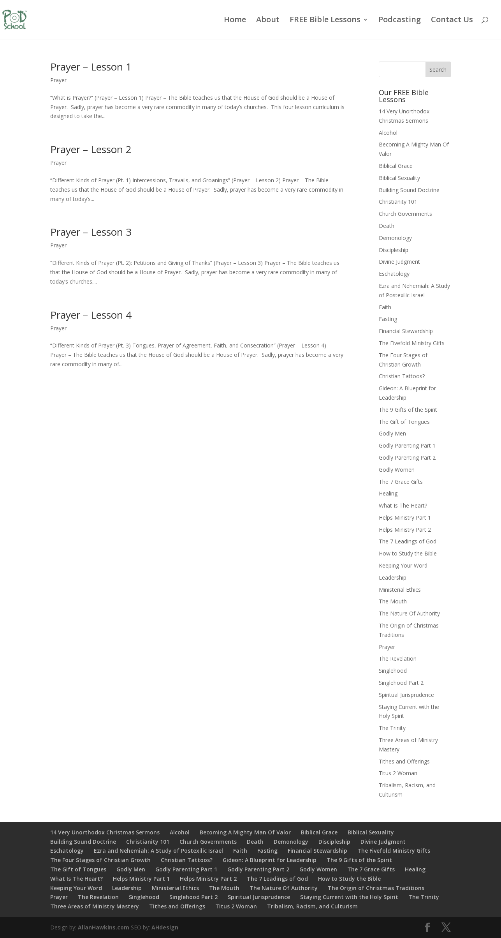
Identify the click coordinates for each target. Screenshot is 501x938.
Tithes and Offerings (404, 761)
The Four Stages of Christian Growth (100, 860)
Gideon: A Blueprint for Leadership (269, 860)
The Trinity (392, 728)
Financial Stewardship (406, 331)
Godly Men (392, 433)
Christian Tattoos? (402, 376)
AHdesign (164, 927)
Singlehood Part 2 (401, 682)
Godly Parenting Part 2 (407, 457)
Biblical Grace (396, 165)
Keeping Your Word (403, 565)
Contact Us (452, 21)
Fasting (388, 319)
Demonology (395, 238)
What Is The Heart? (403, 505)
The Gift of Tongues (404, 421)
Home (235, 21)
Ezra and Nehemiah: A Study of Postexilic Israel (158, 850)
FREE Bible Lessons (325, 21)
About (268, 21)
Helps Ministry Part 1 (405, 517)
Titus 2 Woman (398, 773)
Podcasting (399, 21)
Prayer (58, 80)
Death (386, 225)
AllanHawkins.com (103, 927)
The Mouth (393, 601)
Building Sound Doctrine (409, 190)
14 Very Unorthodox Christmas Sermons (105, 832)
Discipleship (393, 250)
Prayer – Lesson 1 (91, 67)
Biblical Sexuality (399, 178)
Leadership (392, 577)
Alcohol (388, 132)
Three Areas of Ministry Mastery (94, 906)
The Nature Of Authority (409, 613)
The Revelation (398, 658)
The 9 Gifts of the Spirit (408, 409)
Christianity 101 (398, 201)
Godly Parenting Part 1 (407, 445)
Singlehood (393, 670)
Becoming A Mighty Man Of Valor (245, 832)
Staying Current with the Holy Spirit (349, 897)
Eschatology (394, 273)
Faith (385, 307)
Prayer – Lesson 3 (91, 232)
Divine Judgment (399, 261)
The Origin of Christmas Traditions (376, 888)
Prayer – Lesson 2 (91, 149)
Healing (388, 493)
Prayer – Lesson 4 (91, 315)
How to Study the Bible (408, 553)
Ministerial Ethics (400, 589)
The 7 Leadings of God (407, 541)
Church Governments (405, 213)
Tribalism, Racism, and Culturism (312, 906)
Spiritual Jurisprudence (406, 694)
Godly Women (397, 469)
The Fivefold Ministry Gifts (412, 343)
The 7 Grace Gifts (401, 481)
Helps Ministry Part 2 (405, 529)
